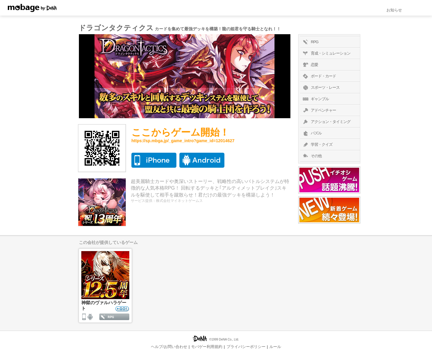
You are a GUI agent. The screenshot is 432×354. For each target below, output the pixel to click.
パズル (312, 133)
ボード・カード (319, 76)
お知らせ (394, 10)
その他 (312, 156)
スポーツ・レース (321, 88)
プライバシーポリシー (246, 346)
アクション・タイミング (326, 122)
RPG (310, 42)
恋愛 (310, 65)
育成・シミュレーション (326, 53)
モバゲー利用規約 (206, 346)
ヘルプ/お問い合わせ (169, 346)
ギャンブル (315, 99)
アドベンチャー (319, 110)
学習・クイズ (317, 144)
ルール (275, 346)
